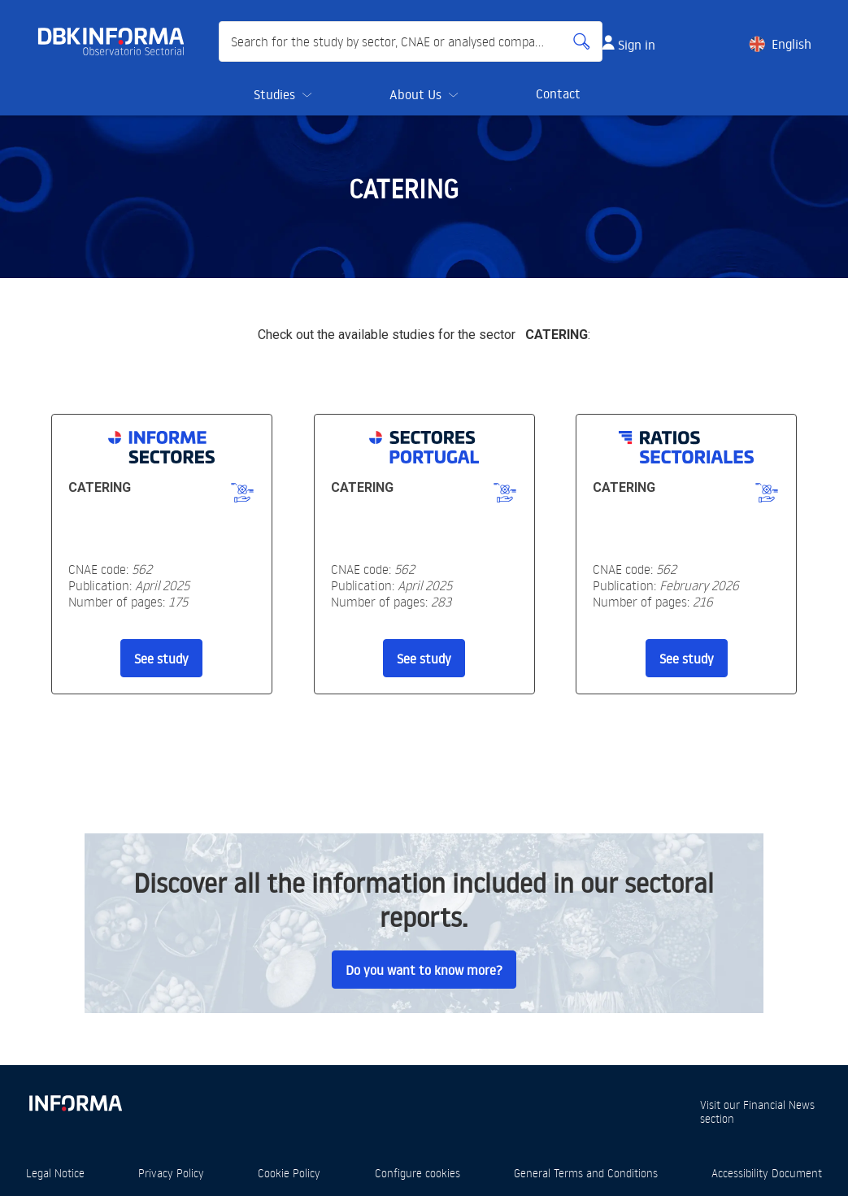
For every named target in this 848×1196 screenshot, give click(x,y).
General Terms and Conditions (586, 1173)
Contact (558, 93)
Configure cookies (417, 1173)
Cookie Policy (289, 1173)
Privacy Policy (171, 1173)
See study (161, 658)
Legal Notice (55, 1173)
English (791, 44)
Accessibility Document (766, 1173)
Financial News (779, 1104)
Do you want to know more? (424, 970)
